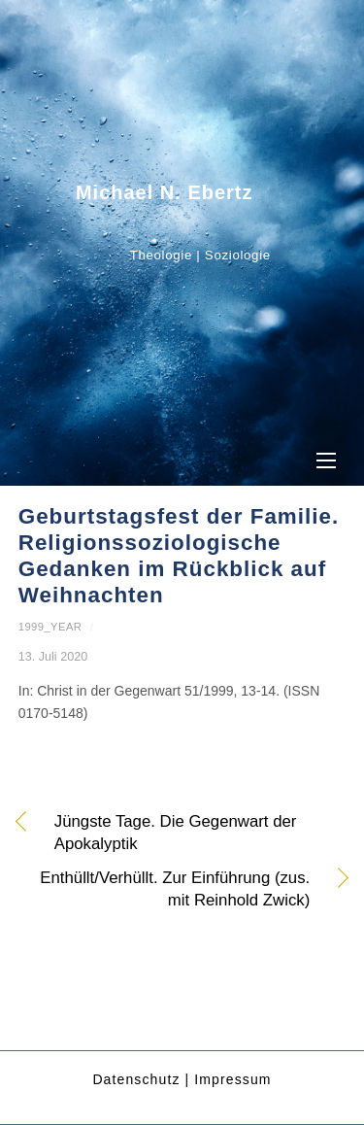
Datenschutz (136, 1079)
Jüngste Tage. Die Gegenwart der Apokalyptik (175, 832)
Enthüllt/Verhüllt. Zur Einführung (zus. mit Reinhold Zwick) (164, 889)
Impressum (232, 1079)
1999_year (50, 626)
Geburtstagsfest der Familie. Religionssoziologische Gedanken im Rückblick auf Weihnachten (178, 555)
